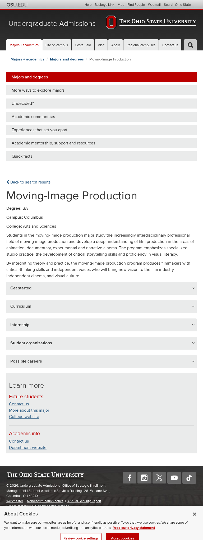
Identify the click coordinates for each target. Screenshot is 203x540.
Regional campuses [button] (141, 45)
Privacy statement (19, 506)
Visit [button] (101, 45)
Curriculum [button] (20, 306)
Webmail (154, 5)
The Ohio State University (16, 5)
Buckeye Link (104, 5)
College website (24, 416)
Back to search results (28, 182)
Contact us (170, 45)
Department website (28, 447)
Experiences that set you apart (39, 130)
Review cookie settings (52, 506)
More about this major (29, 410)
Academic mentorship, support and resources (53, 143)
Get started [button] (20, 288)
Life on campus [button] (56, 45)
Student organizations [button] (31, 343)
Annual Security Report (84, 501)
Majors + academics (27, 59)
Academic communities (33, 116)
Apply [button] (115, 45)
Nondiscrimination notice (45, 501)
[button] (190, 44)
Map (121, 5)
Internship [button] (19, 324)
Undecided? (23, 103)
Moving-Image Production (110, 59)
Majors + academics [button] (24, 45)
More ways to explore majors (38, 90)
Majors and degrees (67, 59)
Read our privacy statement (134, 534)
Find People (136, 5)
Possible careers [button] (26, 361)
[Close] (194, 521)
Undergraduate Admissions (52, 23)
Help (88, 5)
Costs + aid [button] (83, 45)
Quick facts (22, 156)
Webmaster (14, 501)
